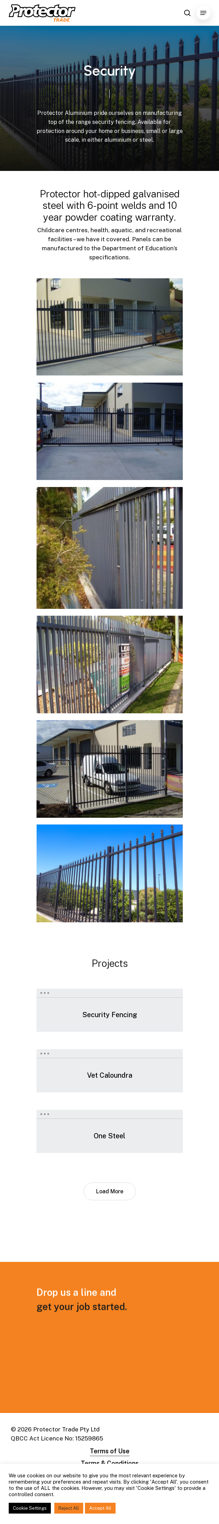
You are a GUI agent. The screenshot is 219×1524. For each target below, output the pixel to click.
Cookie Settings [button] (30, 1508)
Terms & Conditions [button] (110, 1463)
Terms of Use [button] (110, 1451)
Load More (109, 1191)
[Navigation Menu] (203, 12)
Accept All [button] (100, 1508)
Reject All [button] (68, 1508)
